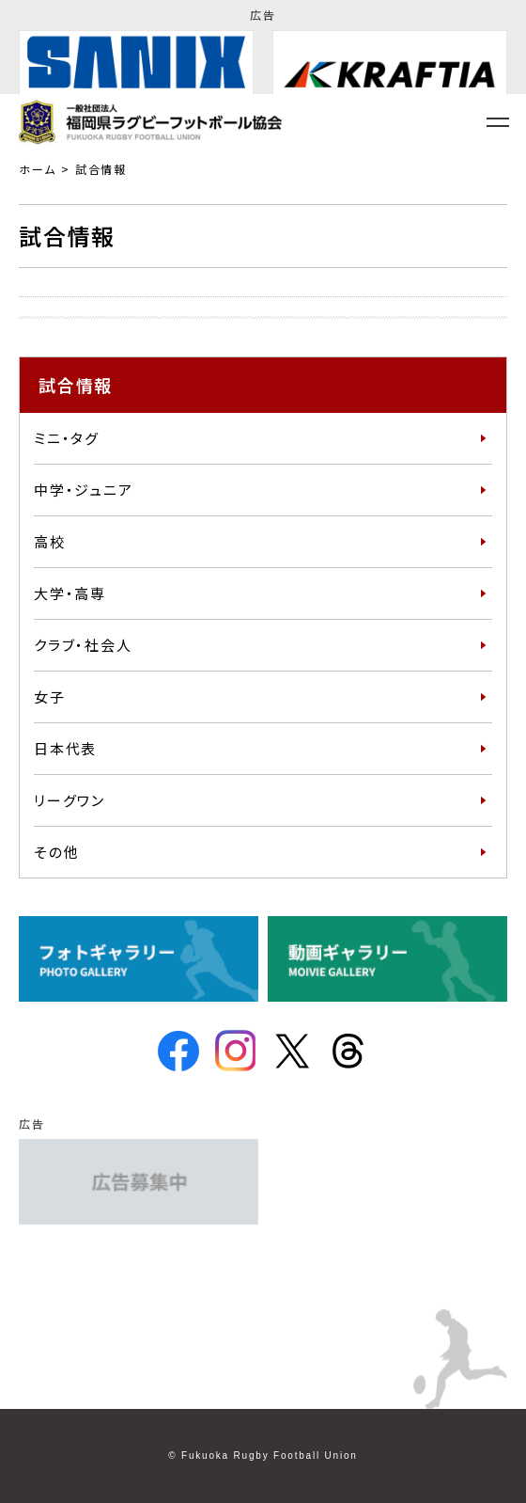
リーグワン (69, 800)
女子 (50, 696)
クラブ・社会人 (83, 645)
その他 (56, 852)
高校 (50, 541)
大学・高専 (70, 593)
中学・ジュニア (83, 489)
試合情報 (101, 169)
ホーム (37, 169)
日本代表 (65, 748)
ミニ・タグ (67, 438)
